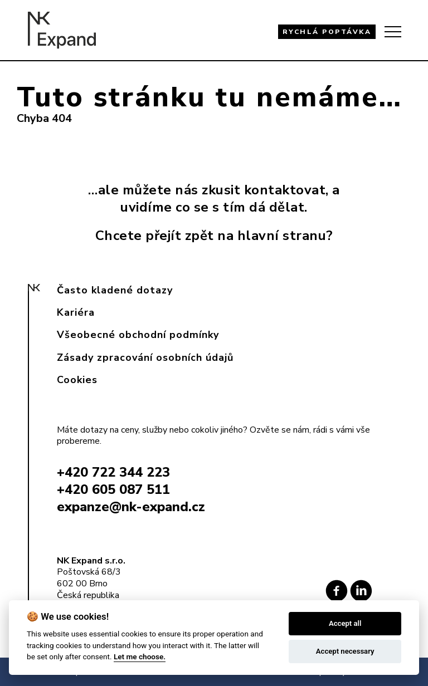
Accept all (345, 623)
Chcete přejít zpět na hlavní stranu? (214, 235)
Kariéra (76, 312)
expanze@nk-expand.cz (131, 507)
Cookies (77, 379)
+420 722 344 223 (113, 472)
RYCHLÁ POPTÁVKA (327, 31)
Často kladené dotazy (115, 290)
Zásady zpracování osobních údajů (145, 357)
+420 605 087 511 (113, 489)
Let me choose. (140, 656)
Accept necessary (345, 651)
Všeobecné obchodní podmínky (138, 334)
